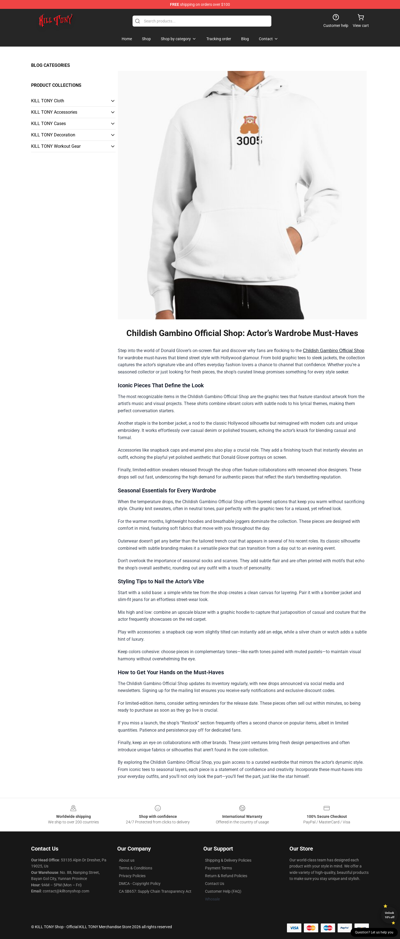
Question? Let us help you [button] (374, 932)
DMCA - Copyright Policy (140, 883)
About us (126, 860)
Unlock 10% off (389, 915)
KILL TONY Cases (48, 123)
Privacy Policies (132, 876)
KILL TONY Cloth (47, 100)
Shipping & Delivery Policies (228, 860)
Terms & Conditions (135, 868)
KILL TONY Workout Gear (56, 146)
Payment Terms (218, 868)
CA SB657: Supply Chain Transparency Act (155, 891)
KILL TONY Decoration (53, 135)
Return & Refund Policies (226, 876)
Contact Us (214, 883)
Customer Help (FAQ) (223, 891)
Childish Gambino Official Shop (333, 350)
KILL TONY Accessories (54, 112)
